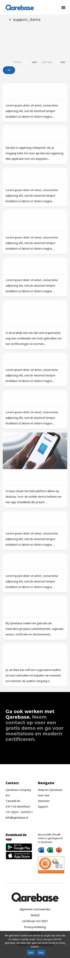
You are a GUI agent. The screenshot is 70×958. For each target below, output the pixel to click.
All (8, 70)
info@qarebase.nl (17, 817)
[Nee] (65, 944)
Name (27, 62)
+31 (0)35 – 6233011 (19, 812)
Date (34, 62)
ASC (56, 62)
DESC (63, 62)
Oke (31, 952)
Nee (41, 952)
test (22, 70)
